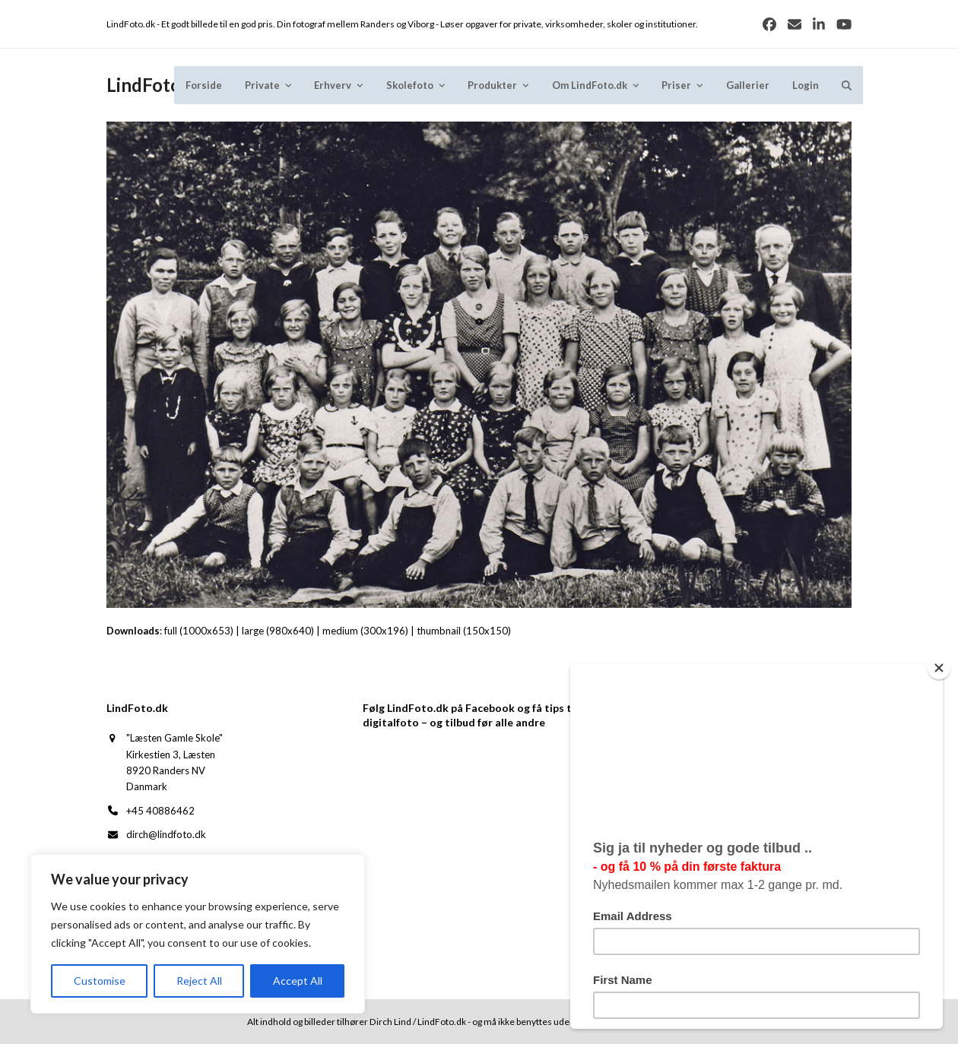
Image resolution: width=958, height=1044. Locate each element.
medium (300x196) (365, 631)
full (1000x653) (198, 631)
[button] (846, 85)
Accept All (297, 980)
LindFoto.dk (156, 85)
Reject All (199, 980)
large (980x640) (278, 631)
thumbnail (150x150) (464, 631)
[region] (197, 934)
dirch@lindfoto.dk (166, 834)
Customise (99, 980)
